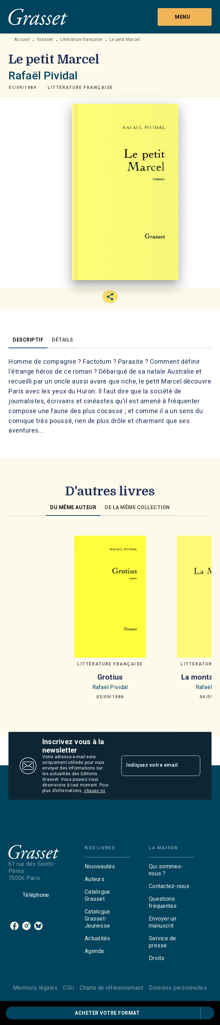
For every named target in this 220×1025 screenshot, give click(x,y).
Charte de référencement (111, 987)
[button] (80, 87)
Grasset (45, 39)
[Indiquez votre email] (152, 765)
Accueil (22, 39)
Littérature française (81, 39)
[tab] (28, 339)
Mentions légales (35, 987)
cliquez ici (94, 790)
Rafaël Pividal (43, 75)
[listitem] (14, 926)
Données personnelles (178, 987)
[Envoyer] (191, 765)
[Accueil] (38, 17)
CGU (68, 987)
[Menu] (185, 17)
